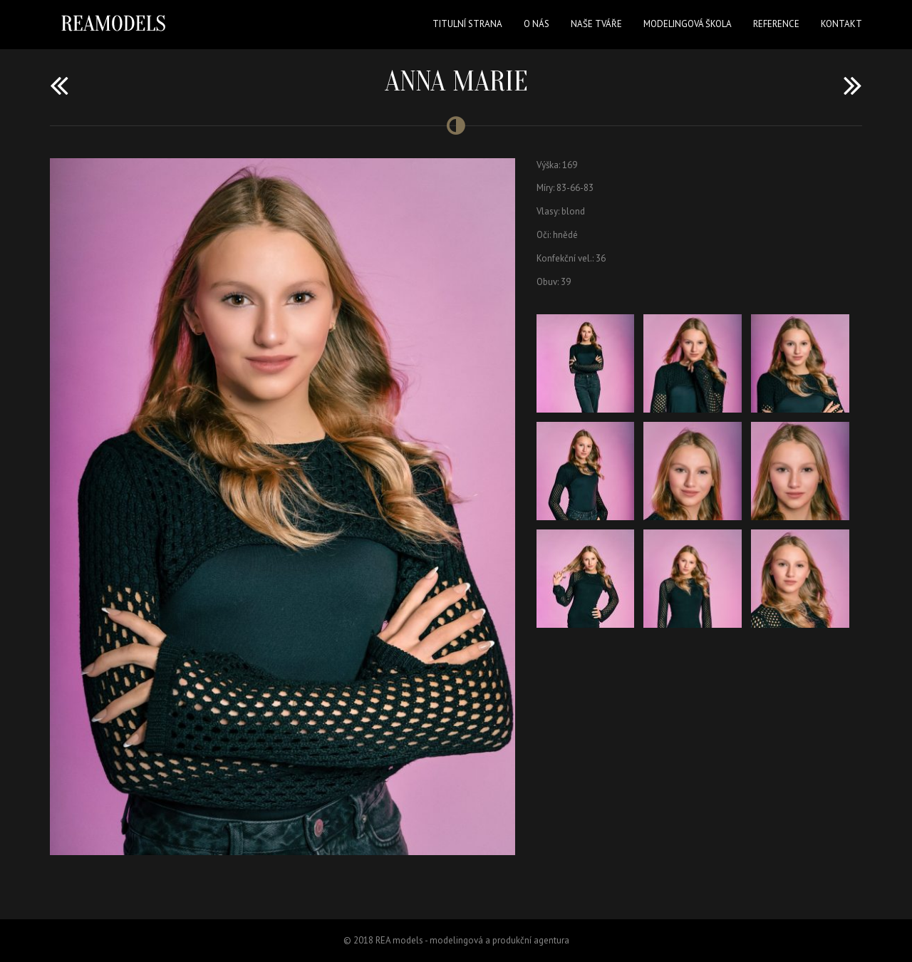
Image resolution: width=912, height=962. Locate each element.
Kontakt (841, 24)
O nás (536, 24)
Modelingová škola (687, 24)
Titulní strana (467, 24)
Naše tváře (596, 24)
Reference (776, 24)
